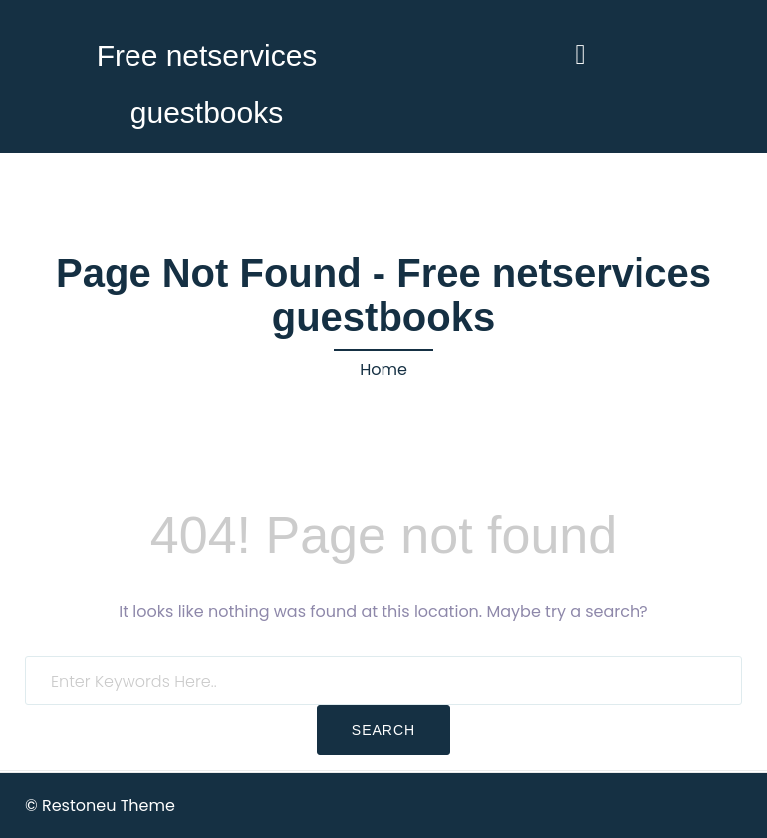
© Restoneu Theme (100, 805)
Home (383, 369)
